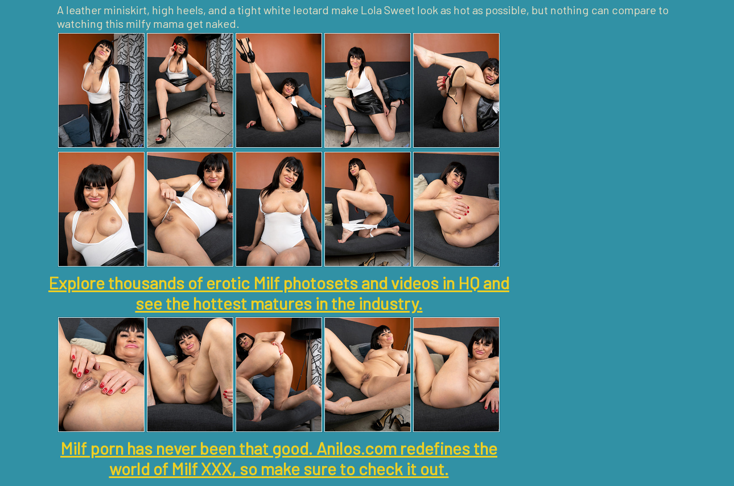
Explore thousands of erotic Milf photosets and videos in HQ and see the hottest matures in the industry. (278, 292)
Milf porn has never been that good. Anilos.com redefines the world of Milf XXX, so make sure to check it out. (278, 458)
